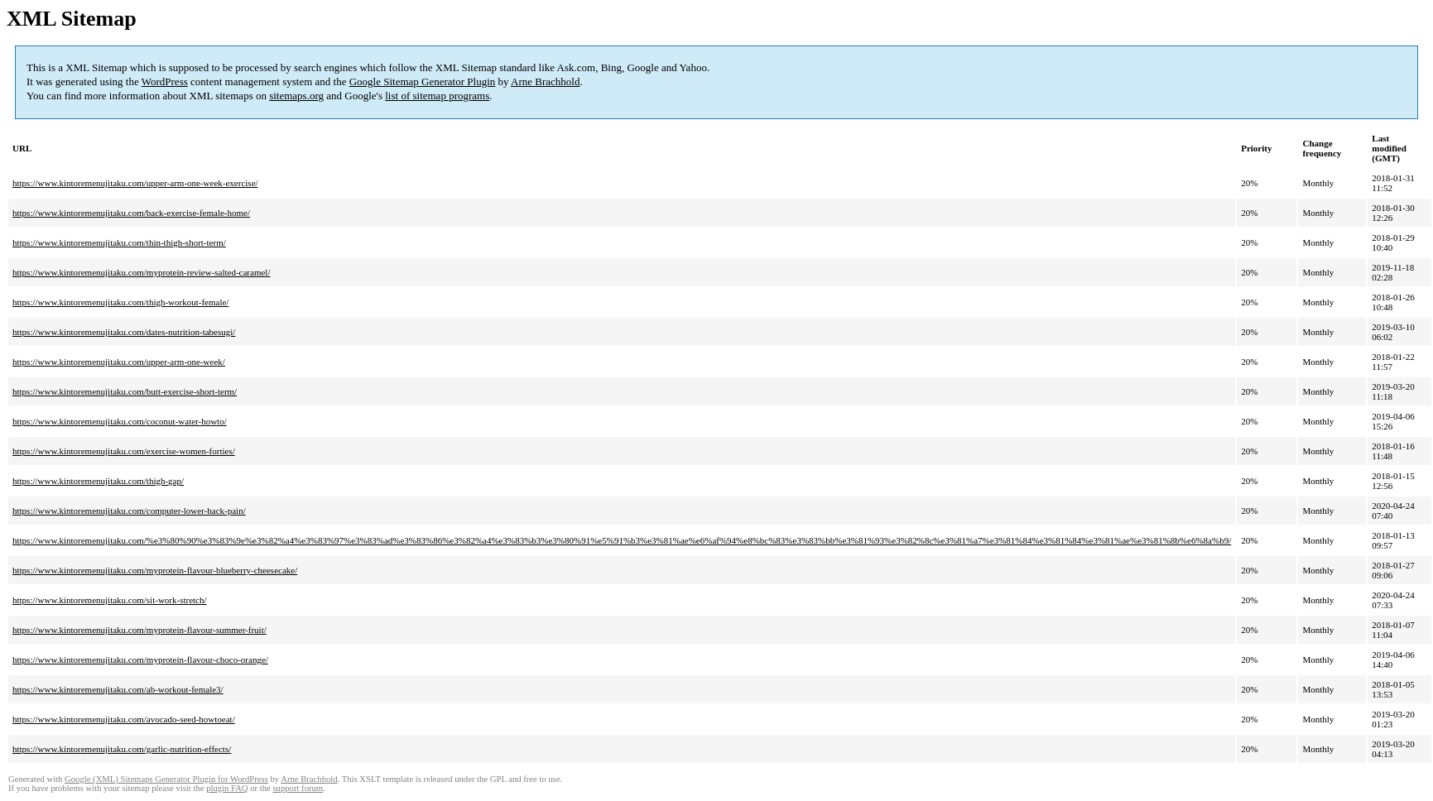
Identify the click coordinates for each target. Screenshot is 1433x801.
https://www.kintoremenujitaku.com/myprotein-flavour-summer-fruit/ (139, 630)
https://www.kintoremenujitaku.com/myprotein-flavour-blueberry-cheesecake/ (154, 570)
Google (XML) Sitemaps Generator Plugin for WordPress (166, 779)
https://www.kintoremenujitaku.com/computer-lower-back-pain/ (129, 511)
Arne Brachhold (545, 81)
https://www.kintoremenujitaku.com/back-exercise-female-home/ (131, 213)
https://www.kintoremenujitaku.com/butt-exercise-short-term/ (124, 391)
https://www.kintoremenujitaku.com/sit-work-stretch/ (109, 600)
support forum (297, 788)
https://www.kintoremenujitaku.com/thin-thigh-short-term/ (119, 242)
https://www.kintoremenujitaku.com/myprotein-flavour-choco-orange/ (140, 659)
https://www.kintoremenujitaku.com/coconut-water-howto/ (119, 421)
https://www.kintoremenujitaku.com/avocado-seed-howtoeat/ (123, 719)
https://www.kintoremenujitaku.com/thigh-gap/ (98, 481)
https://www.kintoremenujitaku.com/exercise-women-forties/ (123, 451)
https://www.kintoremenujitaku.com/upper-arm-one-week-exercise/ (135, 183)
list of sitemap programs (437, 95)
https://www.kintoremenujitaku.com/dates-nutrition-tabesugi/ (123, 332)
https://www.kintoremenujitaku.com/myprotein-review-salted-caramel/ (141, 272)
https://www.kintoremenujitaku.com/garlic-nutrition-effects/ (121, 749)
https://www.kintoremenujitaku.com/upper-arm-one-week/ (118, 362)
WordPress (165, 81)
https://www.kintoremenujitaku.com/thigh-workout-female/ (120, 302)
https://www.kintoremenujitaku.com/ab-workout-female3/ (118, 689)
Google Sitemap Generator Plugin (422, 81)
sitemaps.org (296, 95)
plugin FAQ (227, 788)
